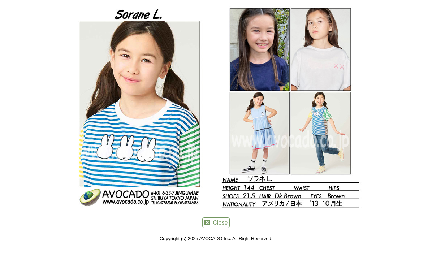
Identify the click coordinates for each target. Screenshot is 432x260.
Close (216, 223)
